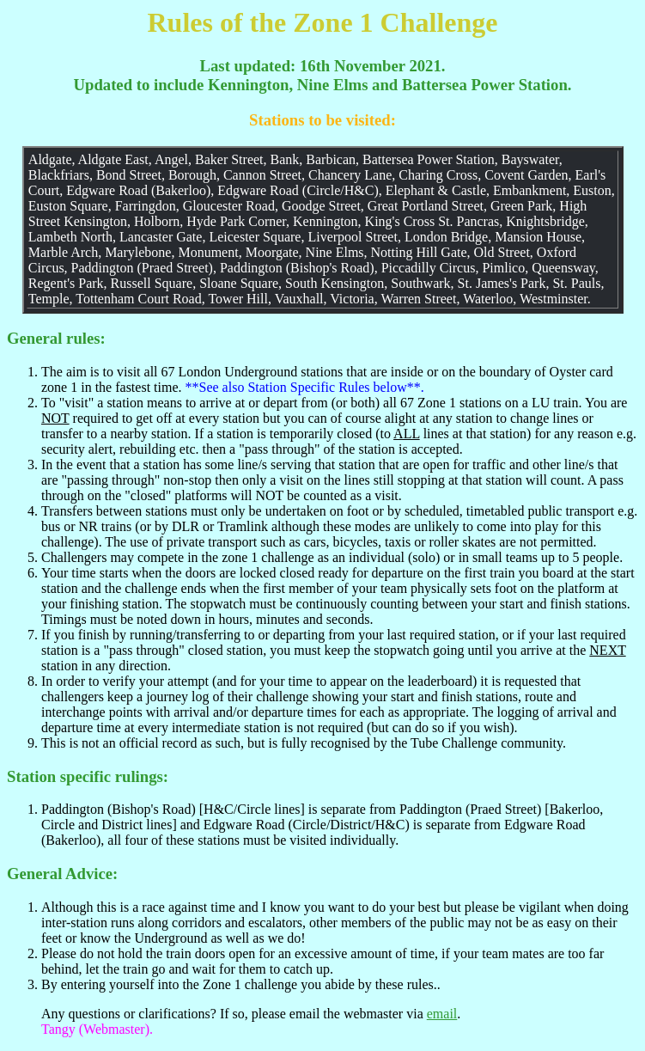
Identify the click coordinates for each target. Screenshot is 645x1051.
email (442, 1013)
